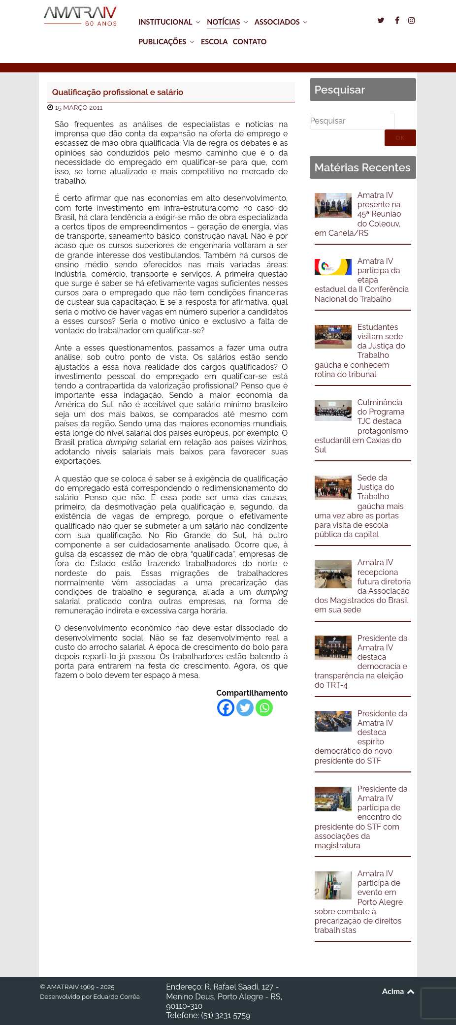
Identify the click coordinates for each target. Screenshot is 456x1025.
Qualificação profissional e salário (117, 92)
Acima (399, 990)
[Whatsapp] (264, 707)
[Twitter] (245, 707)
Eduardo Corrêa (116, 996)
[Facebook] (225, 707)
